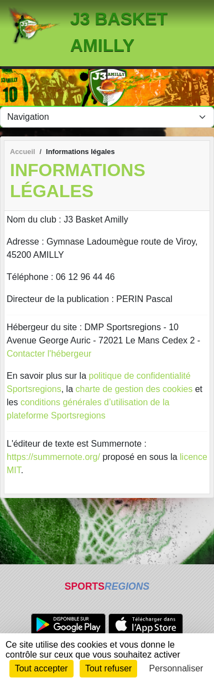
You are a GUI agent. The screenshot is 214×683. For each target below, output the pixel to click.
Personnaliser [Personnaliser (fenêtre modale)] (176, 668)
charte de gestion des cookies (134, 389)
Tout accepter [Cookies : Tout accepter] (41, 668)
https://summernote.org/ (53, 457)
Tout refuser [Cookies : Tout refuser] (108, 668)
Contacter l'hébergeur (49, 353)
